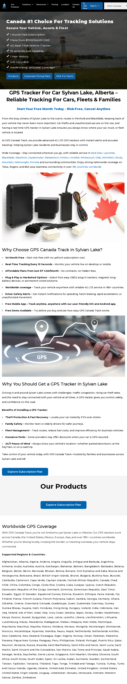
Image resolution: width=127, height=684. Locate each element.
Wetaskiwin (52, 157)
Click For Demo (64, 76)
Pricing (55, 4)
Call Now (85, 5)
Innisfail (74, 157)
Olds (98, 157)
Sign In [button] (94, 6)
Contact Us (75, 5)
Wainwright (22, 162)
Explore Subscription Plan (25, 471)
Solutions (27, 4)
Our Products (15, 5)
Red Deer (97, 152)
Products (13, 76)
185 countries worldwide (86, 166)
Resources (42, 4)
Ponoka (34, 162)
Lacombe (109, 152)
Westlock (21, 157)
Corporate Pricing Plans (37, 76)
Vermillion (108, 157)
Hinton (64, 157)
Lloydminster (36, 157)
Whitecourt (87, 157)
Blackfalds (8, 157)
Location (65, 4)
